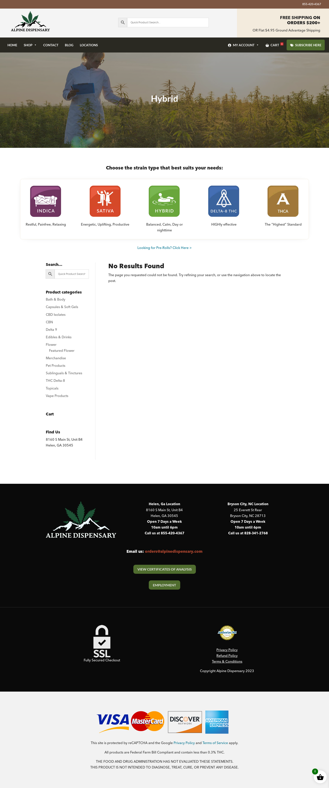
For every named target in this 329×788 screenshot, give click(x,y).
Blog (69, 45)
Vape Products (57, 396)
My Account (246, 45)
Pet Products (55, 366)
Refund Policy (227, 656)
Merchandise (56, 358)
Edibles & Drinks (58, 337)
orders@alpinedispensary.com (173, 551)
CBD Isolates (56, 315)
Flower (51, 345)
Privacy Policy (227, 650)
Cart (277, 44)
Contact (50, 45)
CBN (49, 322)
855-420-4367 (311, 5)
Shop (30, 45)
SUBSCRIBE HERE (308, 45)
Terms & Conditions (227, 662)
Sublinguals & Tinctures (64, 373)
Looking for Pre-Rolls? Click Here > (164, 248)
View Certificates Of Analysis (164, 569)
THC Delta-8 (55, 381)
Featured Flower (61, 351)
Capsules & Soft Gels (62, 307)
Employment (164, 585)
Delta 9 (51, 330)
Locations (89, 45)
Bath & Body (55, 300)
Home (12, 45)
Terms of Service (215, 743)
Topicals (52, 388)
